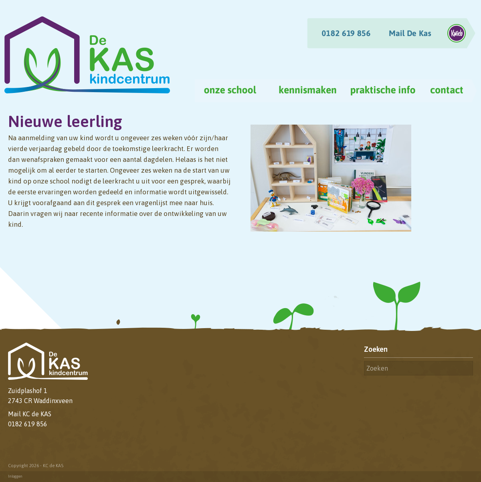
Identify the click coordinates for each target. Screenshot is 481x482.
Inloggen (15, 476)
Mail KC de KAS (29, 413)
